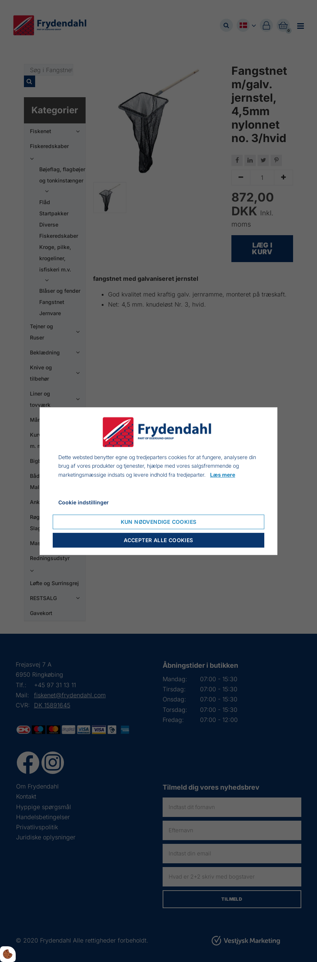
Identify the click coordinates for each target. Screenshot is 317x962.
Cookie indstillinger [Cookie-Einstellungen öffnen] (83, 502)
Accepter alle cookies (158, 540)
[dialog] (158, 481)
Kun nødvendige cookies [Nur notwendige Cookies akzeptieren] (159, 522)
